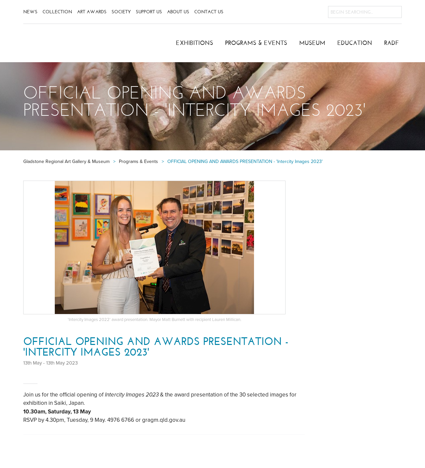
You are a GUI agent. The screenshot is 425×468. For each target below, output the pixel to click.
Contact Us (208, 12)
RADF (391, 43)
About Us (178, 12)
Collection (57, 12)
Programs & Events (256, 43)
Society (121, 12)
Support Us (149, 12)
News (30, 12)
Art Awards (92, 12)
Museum (312, 43)
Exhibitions (194, 43)
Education (354, 43)
